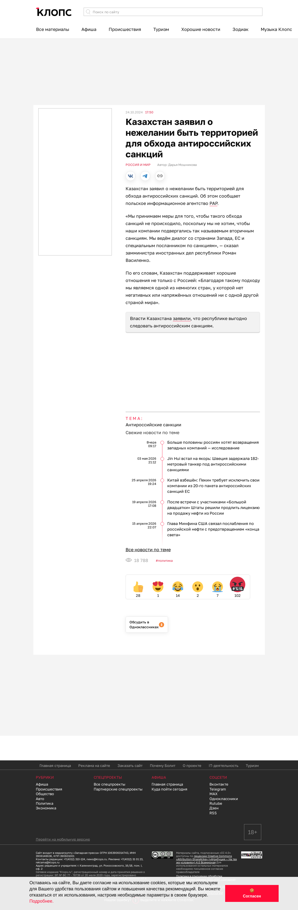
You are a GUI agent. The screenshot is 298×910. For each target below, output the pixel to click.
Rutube (215, 803)
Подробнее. (41, 901)
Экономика (46, 808)
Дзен (214, 808)
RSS (213, 813)
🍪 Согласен (252, 893)
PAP (213, 203)
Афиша (88, 29)
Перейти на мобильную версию (63, 839)
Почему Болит (162, 765)
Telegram (217, 789)
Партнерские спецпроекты (118, 789)
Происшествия (125, 29)
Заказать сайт (130, 765)
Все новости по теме (148, 549)
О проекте (192, 765)
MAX (213, 793)
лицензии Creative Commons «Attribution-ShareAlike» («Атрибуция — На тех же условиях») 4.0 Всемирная (206, 859)
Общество (45, 793)
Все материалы (52, 29)
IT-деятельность (223, 765)
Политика (165, 560)
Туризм (161, 29)
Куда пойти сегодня (169, 789)
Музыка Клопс (276, 29)
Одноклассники (223, 798)
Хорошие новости (200, 29)
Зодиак (240, 29)
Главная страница (55, 765)
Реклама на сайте (94, 765)
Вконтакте (218, 784)
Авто (40, 798)
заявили (182, 318)
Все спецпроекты (109, 784)
